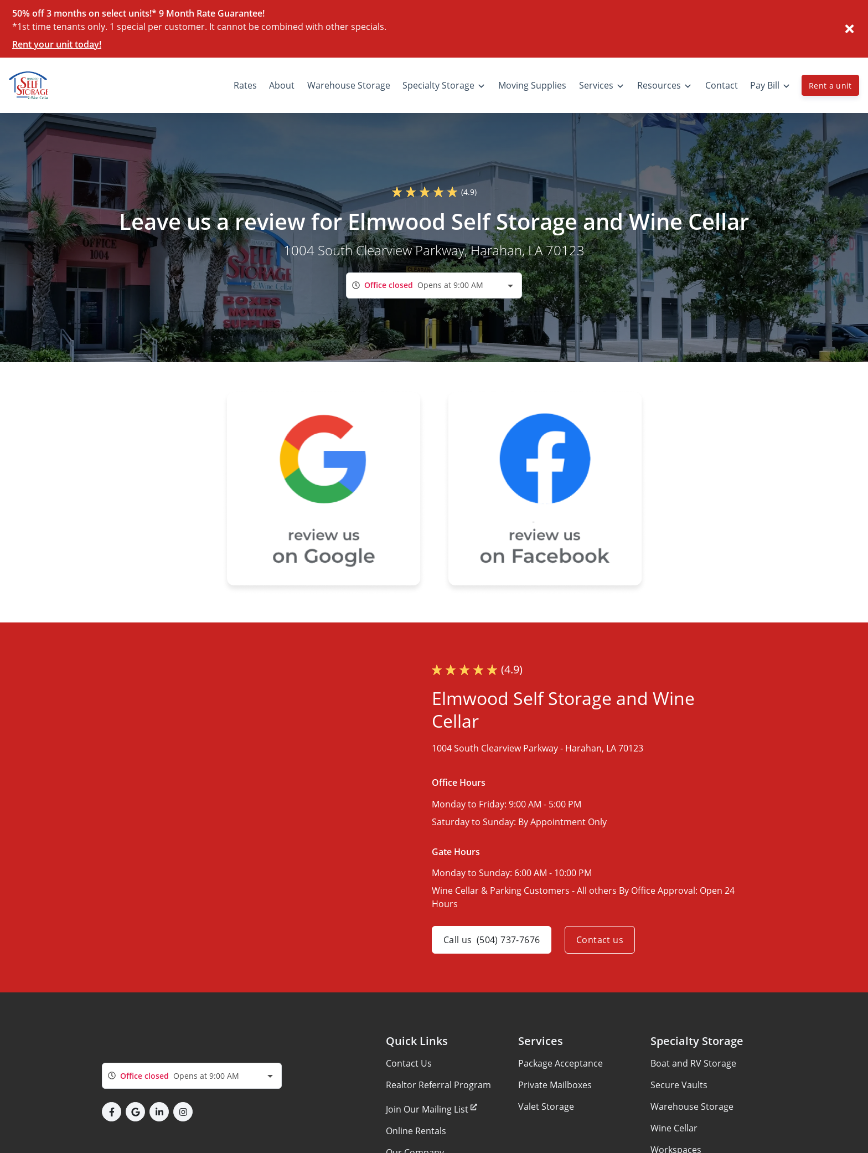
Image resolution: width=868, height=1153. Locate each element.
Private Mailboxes (555, 1085)
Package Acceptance (560, 1063)
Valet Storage (546, 1106)
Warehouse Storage (691, 1106)
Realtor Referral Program (438, 1085)
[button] (111, 1111)
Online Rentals (416, 1131)
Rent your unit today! (56, 44)
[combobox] (434, 285)
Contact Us (409, 1063)
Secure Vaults (678, 1085)
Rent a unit (830, 85)
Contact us (599, 940)
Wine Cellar (674, 1128)
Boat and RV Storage (693, 1063)
